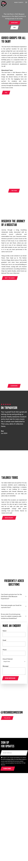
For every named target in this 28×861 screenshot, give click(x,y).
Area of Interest (8, 659)
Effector (3, 843)
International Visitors (7, 811)
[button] (26, 2)
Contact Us (4, 831)
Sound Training (5, 828)
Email (5, 640)
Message (6, 666)
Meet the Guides (6, 805)
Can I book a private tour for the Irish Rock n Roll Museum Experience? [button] (14, 596)
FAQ (2, 823)
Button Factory (15, 857)
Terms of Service (13, 846)
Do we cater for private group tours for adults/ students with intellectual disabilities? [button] (14, 616)
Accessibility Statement (10, 841)
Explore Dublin (5, 813)
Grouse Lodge (5, 857)
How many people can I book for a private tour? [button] (14, 606)
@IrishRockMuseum (12, 712)
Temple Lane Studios (17, 855)
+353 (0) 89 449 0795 (7, 696)
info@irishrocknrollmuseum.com (10, 692)
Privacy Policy (10, 759)
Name (5, 631)
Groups (3, 808)
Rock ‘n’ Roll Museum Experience (10, 803)
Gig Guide (4, 826)
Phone (5, 649)
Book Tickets (5, 834)
